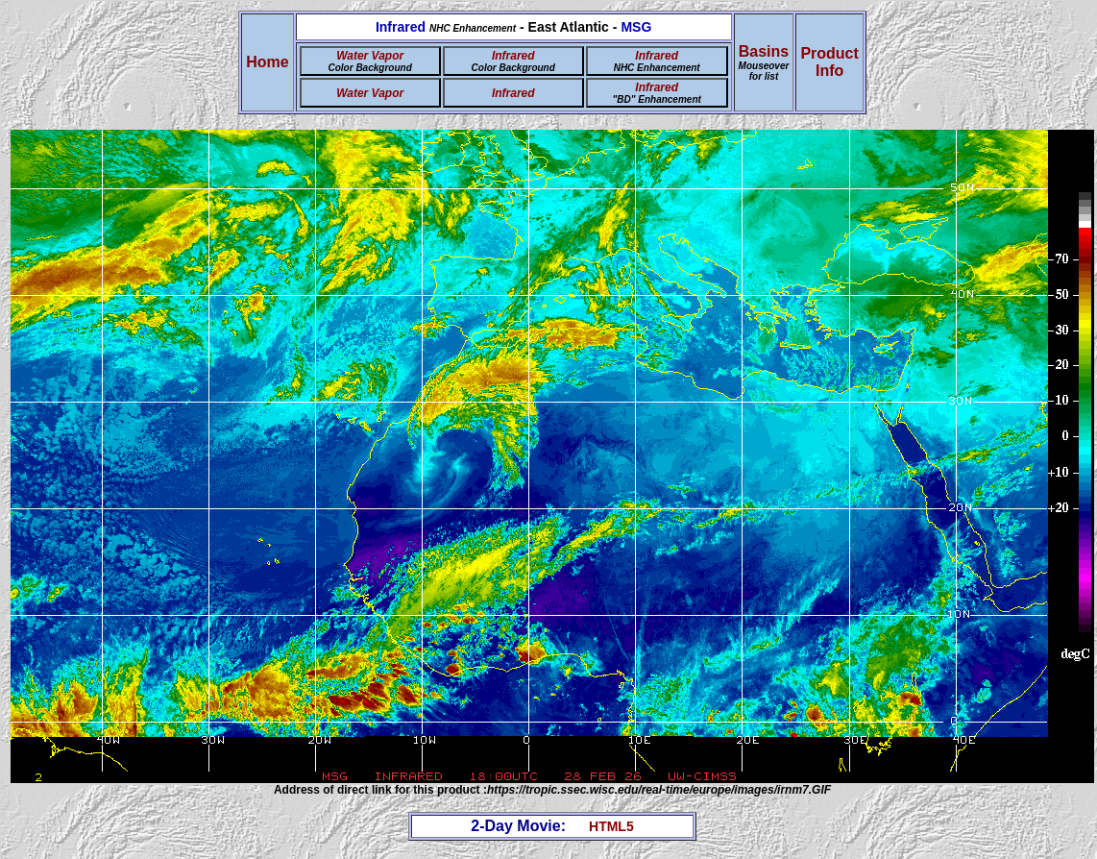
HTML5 (611, 826)
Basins (764, 62)
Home (267, 62)
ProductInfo (829, 62)
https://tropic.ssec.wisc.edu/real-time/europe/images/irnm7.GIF (659, 790)
